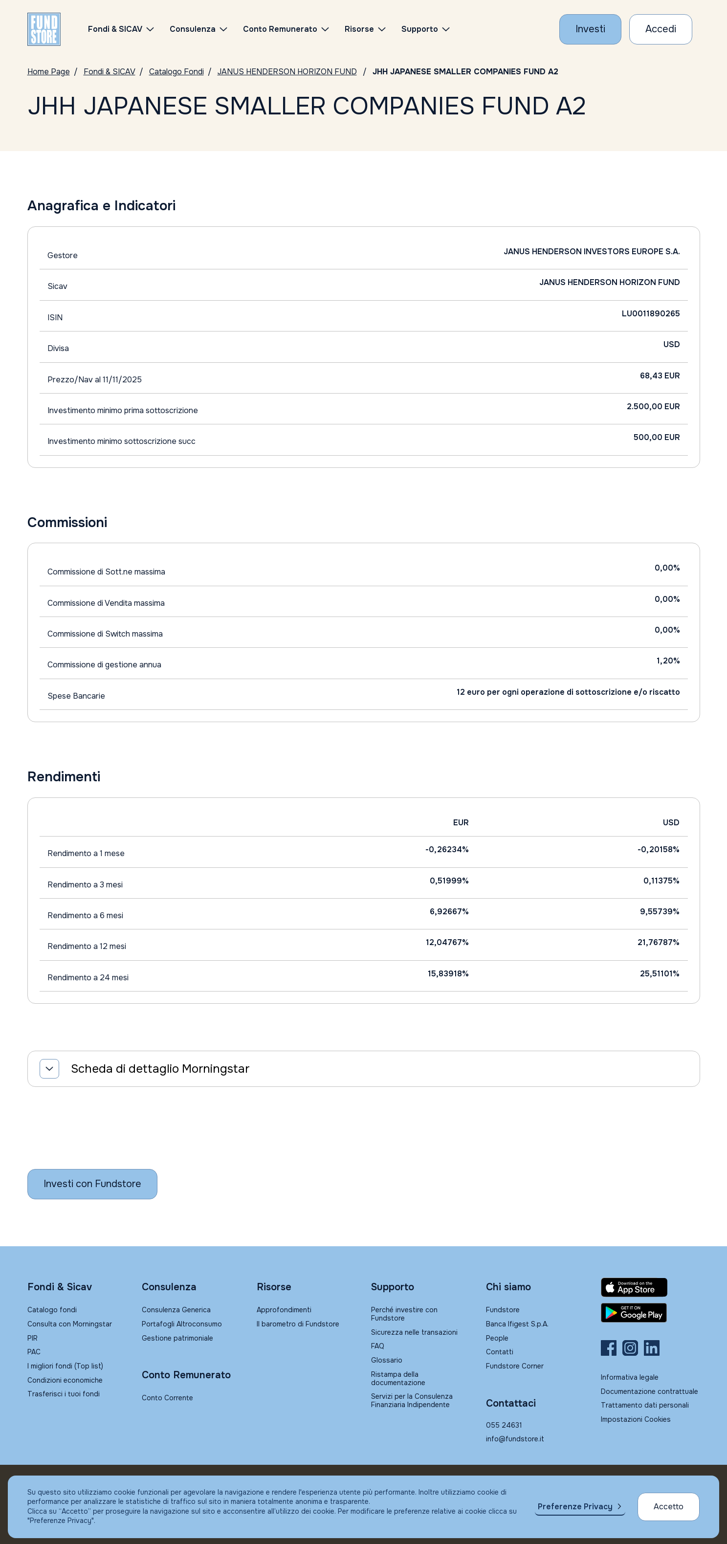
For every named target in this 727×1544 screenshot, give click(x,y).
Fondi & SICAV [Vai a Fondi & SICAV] (109, 71)
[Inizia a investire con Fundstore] (92, 1184)
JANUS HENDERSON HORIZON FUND (287, 71)
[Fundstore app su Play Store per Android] (650, 1313)
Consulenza (193, 29)
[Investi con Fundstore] (590, 29)
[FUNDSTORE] (44, 29)
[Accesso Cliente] (660, 29)
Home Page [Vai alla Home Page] (48, 71)
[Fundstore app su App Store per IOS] (650, 1287)
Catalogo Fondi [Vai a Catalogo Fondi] (176, 71)
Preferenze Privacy (575, 1506)
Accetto (668, 1506)
